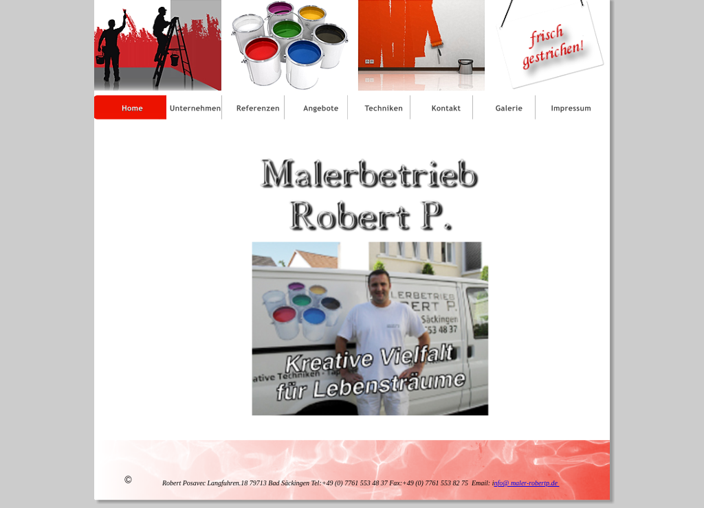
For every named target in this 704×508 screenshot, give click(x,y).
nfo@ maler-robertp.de (526, 483)
